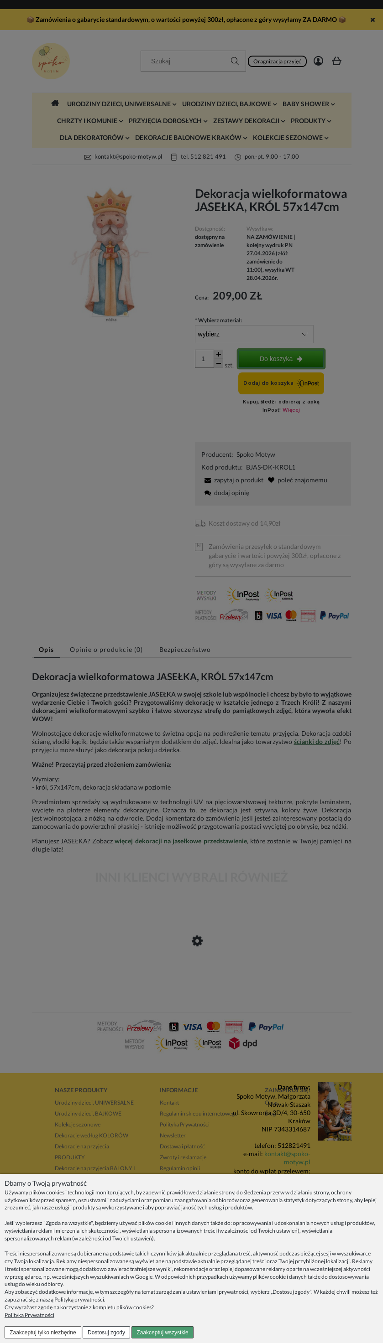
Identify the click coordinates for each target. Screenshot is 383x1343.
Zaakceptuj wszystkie (162, 1332)
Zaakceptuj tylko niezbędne (43, 1332)
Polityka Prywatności (29, 1315)
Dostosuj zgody (106, 1332)
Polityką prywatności (79, 1299)
